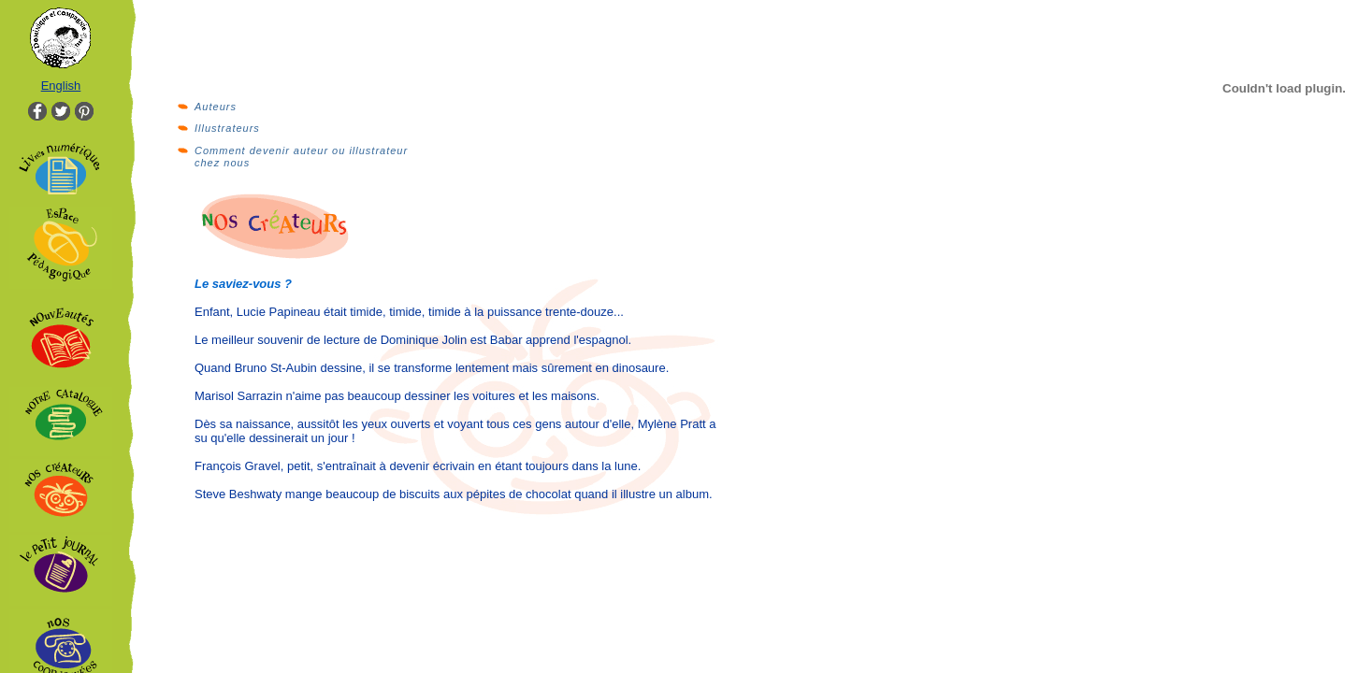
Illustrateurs (227, 128)
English (61, 86)
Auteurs (216, 106)
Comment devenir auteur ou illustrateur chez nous (301, 156)
